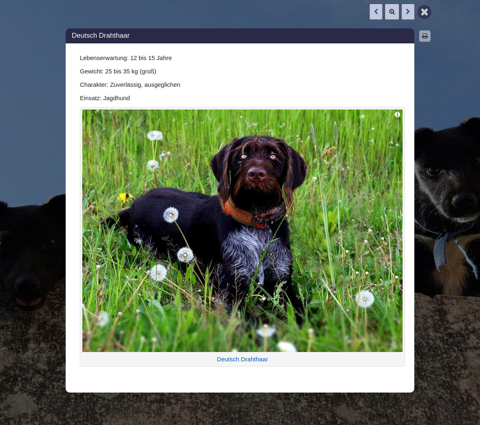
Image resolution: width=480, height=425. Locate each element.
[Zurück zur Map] (424, 11)
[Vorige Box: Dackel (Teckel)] (376, 11)
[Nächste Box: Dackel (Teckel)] (408, 11)
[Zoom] (392, 11)
